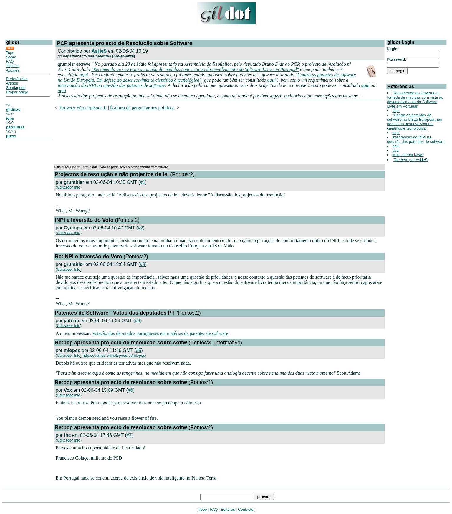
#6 (130, 390)
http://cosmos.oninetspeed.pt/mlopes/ (114, 355)
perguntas (15, 127)
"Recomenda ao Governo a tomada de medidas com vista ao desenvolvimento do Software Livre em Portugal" (195, 69)
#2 (140, 227)
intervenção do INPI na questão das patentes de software (111, 85)
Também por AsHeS (410, 160)
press (11, 136)
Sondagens (16, 87)
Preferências (17, 79)
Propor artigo (17, 92)
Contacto (245, 509)
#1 (142, 182)
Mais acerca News (407, 155)
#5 (138, 350)
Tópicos (13, 66)
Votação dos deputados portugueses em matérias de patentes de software (160, 333)
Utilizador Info (68, 187)
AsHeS (99, 51)
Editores (228, 509)
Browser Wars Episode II (83, 107)
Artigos (12, 83)
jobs (10, 118)
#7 (129, 435)
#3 (137, 320)
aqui (84, 74)
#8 (142, 264)
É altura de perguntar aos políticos (142, 107)
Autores (12, 70)
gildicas (13, 109)
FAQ (10, 61)
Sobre (11, 57)
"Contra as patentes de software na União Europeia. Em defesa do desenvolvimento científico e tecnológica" (414, 121)
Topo (10, 52)
